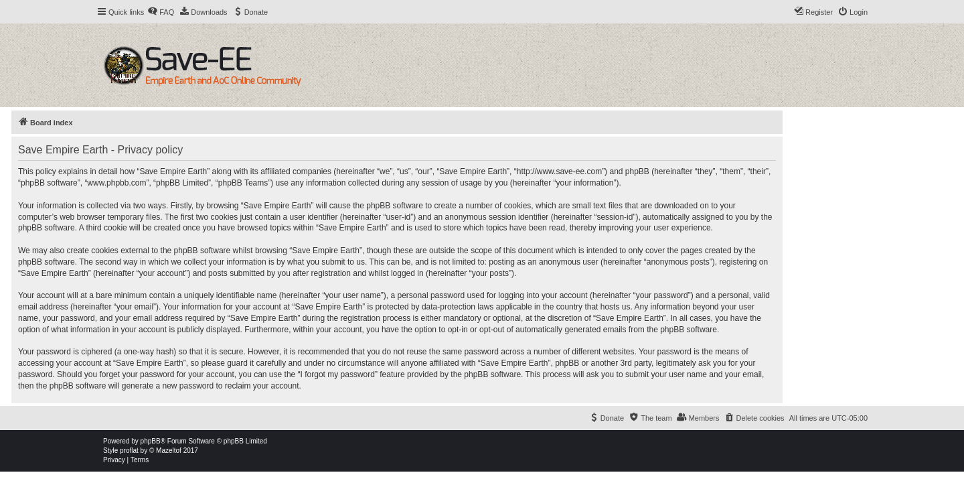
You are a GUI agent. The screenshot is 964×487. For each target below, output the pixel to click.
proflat (129, 450)
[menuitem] (160, 12)
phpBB (151, 441)
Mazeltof (168, 450)
